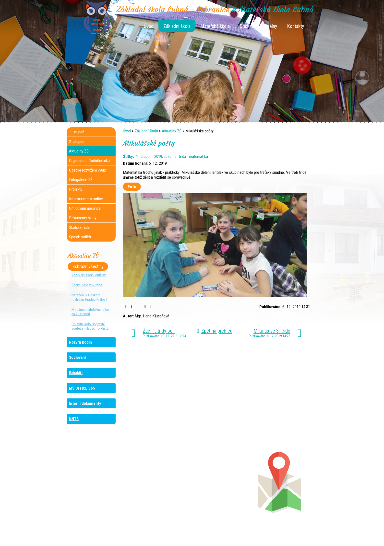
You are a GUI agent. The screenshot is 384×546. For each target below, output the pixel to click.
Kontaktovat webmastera (213, 534)
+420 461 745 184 (99, 476)
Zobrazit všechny (88, 266)
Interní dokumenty (85, 403)
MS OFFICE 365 (82, 388)
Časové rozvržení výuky (88, 170)
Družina (247, 26)
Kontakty (295, 26)
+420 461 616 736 (159, 481)
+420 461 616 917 (158, 486)
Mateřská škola (215, 26)
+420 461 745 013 (224, 486)
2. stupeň (76, 141)
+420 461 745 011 (220, 491)
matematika (198, 156)
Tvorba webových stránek (186, 539)
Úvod (149, 26)
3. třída (180, 156)
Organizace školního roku (89, 160)
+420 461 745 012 (223, 481)
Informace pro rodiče (86, 198)
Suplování (77, 357)
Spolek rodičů (80, 236)
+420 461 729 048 (98, 486)
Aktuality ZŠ (171, 130)
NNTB (74, 418)
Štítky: (128, 156)
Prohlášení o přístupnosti (279, 534)
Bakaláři (76, 372)
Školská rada (79, 227)
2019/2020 (162, 156)
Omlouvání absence (85, 208)
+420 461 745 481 (99, 491)
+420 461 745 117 (162, 476)
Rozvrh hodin (80, 342)
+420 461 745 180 (225, 476)
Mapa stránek (246, 534)
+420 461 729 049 (95, 496)
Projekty (75, 189)
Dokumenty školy (82, 217)
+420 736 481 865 (93, 481)
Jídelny (270, 26)
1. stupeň (143, 156)
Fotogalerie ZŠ (81, 179)
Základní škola (177, 26)
